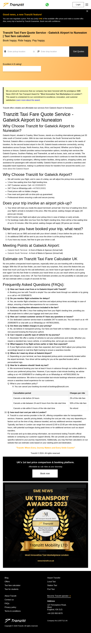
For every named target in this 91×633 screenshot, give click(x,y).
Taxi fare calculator (12, 585)
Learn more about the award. (28, 100)
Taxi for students (11, 589)
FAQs (7, 603)
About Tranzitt (10, 596)
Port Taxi (51, 589)
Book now (45, 473)
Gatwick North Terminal (17, 250)
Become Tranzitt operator (59, 596)
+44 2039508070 (38, 185)
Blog (6, 578)
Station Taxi (52, 585)
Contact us (9, 600)
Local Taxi (51, 582)
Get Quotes (78, 51)
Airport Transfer (53, 578)
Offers (7, 582)
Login (78, 5)
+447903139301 (39, 188)
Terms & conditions (13, 611)
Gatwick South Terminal (17, 253)
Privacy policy (10, 607)
